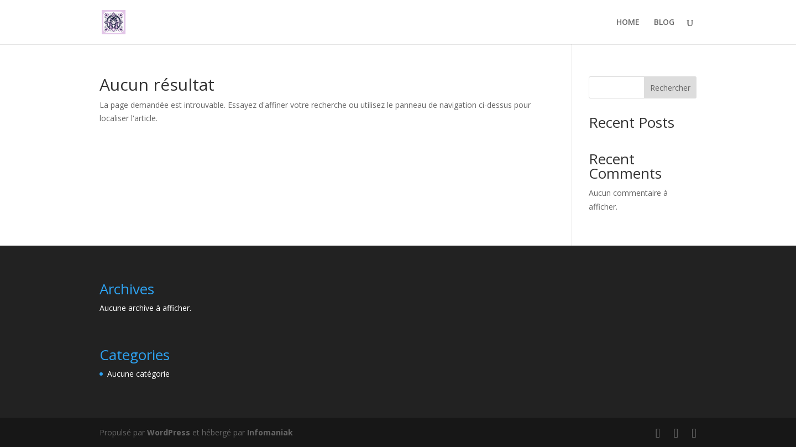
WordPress (168, 432)
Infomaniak (270, 432)
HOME (628, 22)
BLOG (664, 22)
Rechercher (670, 87)
